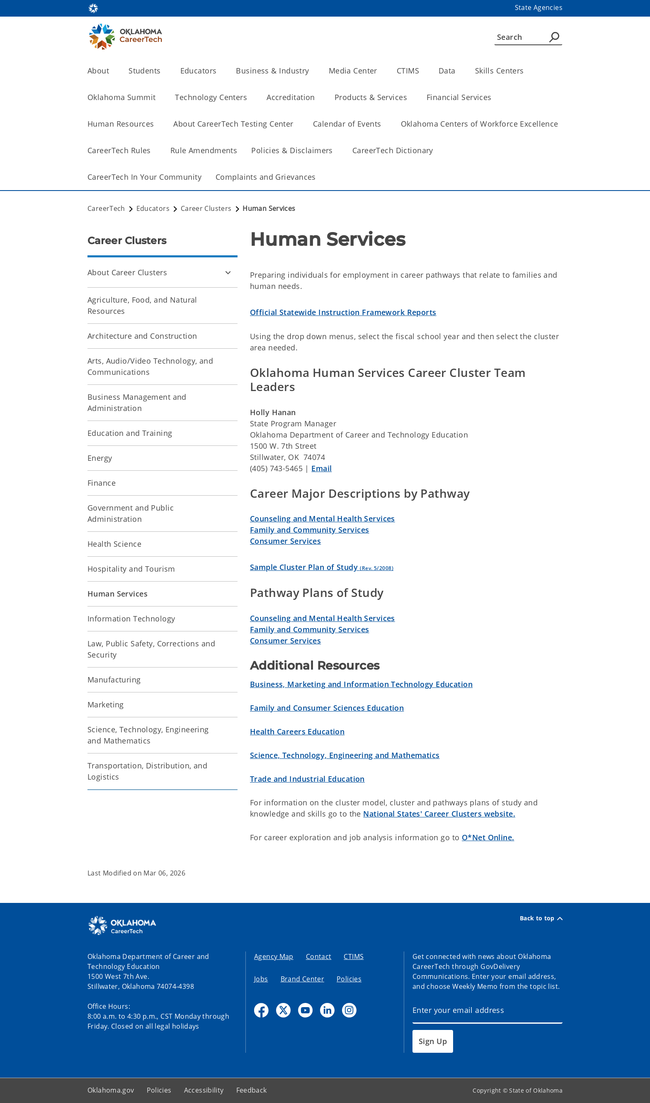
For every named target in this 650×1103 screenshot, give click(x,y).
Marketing (105, 704)
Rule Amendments (203, 150)
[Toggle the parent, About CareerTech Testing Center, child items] (296, 124)
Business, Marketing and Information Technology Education (361, 684)
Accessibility (204, 1090)
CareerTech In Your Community (144, 177)
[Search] (528, 37)
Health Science (114, 544)
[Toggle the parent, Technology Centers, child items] (249, 97)
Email (321, 468)
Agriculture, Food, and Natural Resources (142, 305)
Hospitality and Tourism (131, 569)
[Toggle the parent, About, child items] (111, 70)
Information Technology (131, 619)
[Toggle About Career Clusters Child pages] (228, 272)
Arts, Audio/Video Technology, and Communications (150, 366)
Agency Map (273, 956)
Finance (101, 483)
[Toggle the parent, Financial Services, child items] (494, 97)
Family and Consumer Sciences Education (327, 708)
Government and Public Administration (130, 513)
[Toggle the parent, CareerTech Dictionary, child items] (436, 150)
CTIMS (354, 956)
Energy (99, 458)
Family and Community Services (309, 530)
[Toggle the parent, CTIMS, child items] (421, 70)
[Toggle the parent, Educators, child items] (219, 70)
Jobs (261, 978)
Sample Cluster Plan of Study (321, 567)
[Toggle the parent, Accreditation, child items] (317, 97)
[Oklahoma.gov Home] (93, 8)
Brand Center (303, 978)
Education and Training (129, 433)
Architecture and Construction (142, 336)
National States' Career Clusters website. (439, 814)
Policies (349, 978)
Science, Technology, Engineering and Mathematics (148, 735)
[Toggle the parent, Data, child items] (458, 70)
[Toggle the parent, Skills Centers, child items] (526, 70)
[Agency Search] (554, 37)
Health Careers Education (297, 731)
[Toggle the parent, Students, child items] (163, 70)
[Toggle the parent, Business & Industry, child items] (312, 70)
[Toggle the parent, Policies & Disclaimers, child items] (335, 150)
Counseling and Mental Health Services (322, 518)
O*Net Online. (488, 837)
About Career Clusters (127, 272)
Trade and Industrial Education (307, 779)
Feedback (251, 1090)
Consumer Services (285, 541)
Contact (319, 956)
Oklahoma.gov (110, 1090)
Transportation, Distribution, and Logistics (147, 771)
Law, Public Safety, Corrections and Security (151, 649)
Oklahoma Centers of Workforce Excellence (479, 124)
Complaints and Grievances (266, 177)
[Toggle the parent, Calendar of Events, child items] (384, 124)
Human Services (117, 594)
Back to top (541, 918)
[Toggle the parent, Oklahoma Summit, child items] (158, 97)
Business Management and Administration (137, 402)
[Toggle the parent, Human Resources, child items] (156, 124)
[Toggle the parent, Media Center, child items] (380, 70)
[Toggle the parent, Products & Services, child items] (409, 97)
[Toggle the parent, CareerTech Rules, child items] (153, 150)
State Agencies (539, 7)
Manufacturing (114, 680)
